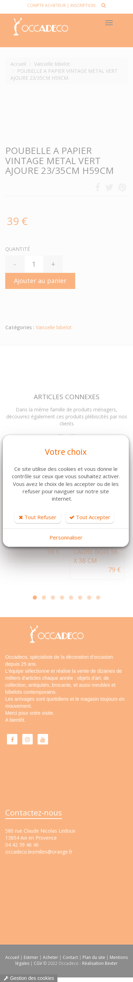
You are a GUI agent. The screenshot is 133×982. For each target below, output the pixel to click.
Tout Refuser (37, 517)
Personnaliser (66, 537)
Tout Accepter (89, 517)
